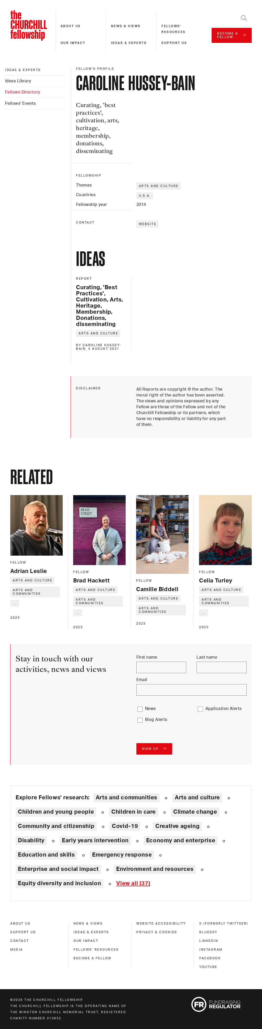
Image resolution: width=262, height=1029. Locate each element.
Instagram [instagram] (211, 949)
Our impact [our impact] (85, 940)
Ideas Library (18, 81)
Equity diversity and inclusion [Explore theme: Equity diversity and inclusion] (59, 883)
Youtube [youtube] (208, 966)
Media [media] (16, 949)
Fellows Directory (22, 92)
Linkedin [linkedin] (208, 940)
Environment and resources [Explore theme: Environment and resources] (154, 869)
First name (146, 657)
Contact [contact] (19, 940)
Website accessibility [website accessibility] (161, 923)
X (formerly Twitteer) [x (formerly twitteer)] (223, 923)
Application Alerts (223, 709)
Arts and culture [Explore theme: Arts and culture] (197, 797)
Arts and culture (159, 186)
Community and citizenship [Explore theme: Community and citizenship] (56, 826)
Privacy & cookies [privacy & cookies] (156, 932)
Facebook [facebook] (210, 958)
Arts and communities (27, 592)
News (150, 709)
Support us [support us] (23, 932)
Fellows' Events (20, 103)
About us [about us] (20, 923)
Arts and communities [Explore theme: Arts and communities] (126, 797)
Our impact (73, 42)
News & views (126, 26)
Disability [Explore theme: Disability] (31, 840)
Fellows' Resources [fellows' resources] (96, 949)
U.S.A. (145, 195)
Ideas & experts (129, 42)
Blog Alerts (156, 720)
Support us (174, 42)
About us (71, 26)
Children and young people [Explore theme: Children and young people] (56, 812)
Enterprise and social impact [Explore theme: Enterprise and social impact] (58, 869)
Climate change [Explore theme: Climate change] (195, 812)
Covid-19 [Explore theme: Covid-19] (125, 826)
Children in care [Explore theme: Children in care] (133, 812)
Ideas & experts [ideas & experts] (23, 70)
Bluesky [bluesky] (208, 932)
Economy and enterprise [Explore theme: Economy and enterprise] (180, 840)
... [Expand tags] (15, 603)
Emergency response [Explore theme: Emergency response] (122, 855)
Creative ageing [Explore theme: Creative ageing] (177, 826)
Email (141, 680)
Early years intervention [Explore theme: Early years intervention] (95, 840)
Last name (206, 657)
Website (148, 224)
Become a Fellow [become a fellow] (92, 958)
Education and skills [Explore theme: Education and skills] (46, 855)
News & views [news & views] (88, 923)
